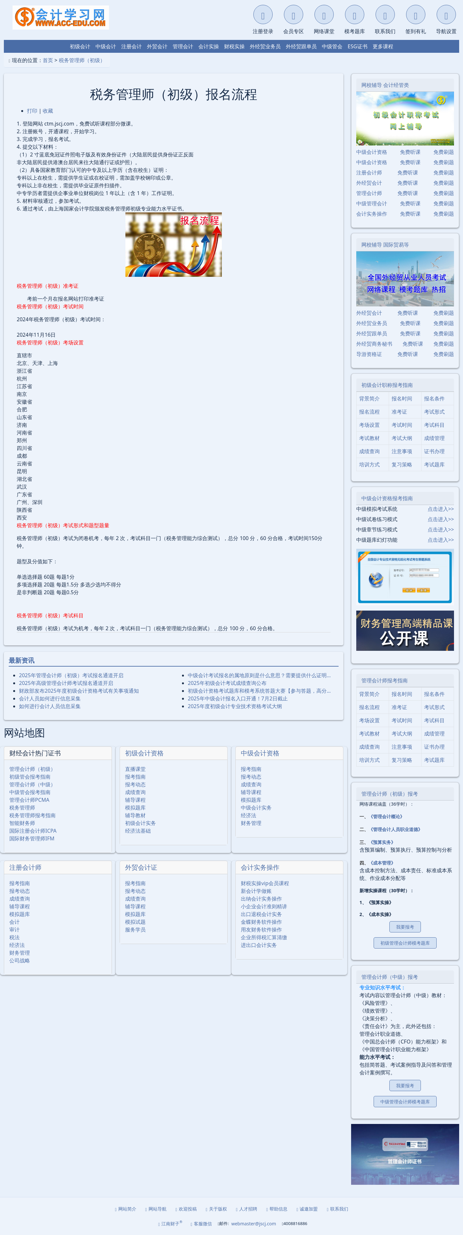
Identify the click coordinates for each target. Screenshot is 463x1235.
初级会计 (80, 46)
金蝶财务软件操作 (261, 921)
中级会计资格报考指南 (387, 498)
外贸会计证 (141, 867)
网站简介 (125, 1208)
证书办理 (434, 451)
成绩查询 (135, 792)
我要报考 (405, 927)
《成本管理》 (381, 863)
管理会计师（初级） (32, 768)
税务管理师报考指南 (32, 815)
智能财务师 (22, 823)
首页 (48, 60)
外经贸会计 (369, 182)
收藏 (48, 110)
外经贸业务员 (265, 46)
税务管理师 (22, 807)
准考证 (399, 411)
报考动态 (135, 784)
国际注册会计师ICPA (33, 830)
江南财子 (170, 1223)
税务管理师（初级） (82, 60)
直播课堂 (135, 768)
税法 (14, 937)
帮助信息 (276, 1208)
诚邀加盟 (307, 1208)
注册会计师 (25, 867)
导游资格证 (369, 354)
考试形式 (434, 411)
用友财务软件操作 (261, 929)
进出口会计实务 (259, 945)
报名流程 (369, 411)
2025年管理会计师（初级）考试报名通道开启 (71, 675)
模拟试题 (135, 921)
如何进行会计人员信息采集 (50, 706)
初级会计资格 (144, 753)
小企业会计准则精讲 (264, 906)
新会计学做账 (256, 890)
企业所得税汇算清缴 (264, 937)
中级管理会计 (371, 203)
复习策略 (402, 464)
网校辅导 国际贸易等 (385, 244)
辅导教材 (135, 815)
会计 (14, 921)
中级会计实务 (256, 807)
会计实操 (208, 46)
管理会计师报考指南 (384, 680)
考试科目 (434, 424)
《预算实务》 (381, 842)
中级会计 (105, 46)
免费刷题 (443, 151)
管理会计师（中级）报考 (389, 976)
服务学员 (135, 929)
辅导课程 (135, 799)
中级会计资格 (260, 753)
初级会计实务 (140, 823)
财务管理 (251, 823)
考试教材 (369, 438)
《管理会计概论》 (386, 816)
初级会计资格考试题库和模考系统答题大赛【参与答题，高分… (259, 690)
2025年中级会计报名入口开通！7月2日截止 (238, 698)
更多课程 (383, 46)
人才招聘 (246, 1208)
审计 (14, 929)
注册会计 (131, 46)
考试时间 (402, 424)
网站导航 (156, 1208)
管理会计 (183, 46)
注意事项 (402, 451)
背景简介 (369, 398)
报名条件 (434, 398)
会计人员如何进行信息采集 (50, 698)
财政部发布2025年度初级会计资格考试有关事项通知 (79, 690)
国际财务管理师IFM (31, 838)
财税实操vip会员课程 (265, 883)
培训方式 (369, 464)
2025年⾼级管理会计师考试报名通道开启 (66, 683)
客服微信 (201, 1223)
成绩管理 (434, 438)
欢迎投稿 (186, 1208)
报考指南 (135, 776)
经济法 (248, 815)
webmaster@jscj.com (253, 1224)
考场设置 (369, 424)
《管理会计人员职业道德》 (395, 829)
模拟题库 (135, 807)
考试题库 (434, 464)
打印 (32, 110)
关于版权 (216, 1208)
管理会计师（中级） (32, 784)
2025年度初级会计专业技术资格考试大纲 (235, 706)
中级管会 (332, 46)
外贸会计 (157, 46)
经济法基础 (138, 830)
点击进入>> (441, 508)
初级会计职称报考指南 (387, 384)
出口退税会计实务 (261, 914)
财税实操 (234, 46)
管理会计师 (369, 193)
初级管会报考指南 (29, 776)
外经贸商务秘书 (374, 343)
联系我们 (337, 1208)
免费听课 (410, 151)
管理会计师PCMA (29, 799)
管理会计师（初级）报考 (389, 793)
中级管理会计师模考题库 (405, 1102)
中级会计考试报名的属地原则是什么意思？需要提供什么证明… (259, 675)
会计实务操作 (260, 867)
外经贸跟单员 (301, 46)
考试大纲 (402, 438)
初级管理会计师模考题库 (405, 943)
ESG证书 (357, 46)
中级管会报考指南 (29, 792)
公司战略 (19, 960)
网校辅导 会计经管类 (385, 85)
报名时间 (402, 398)
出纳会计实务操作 (261, 898)
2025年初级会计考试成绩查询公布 (227, 683)
